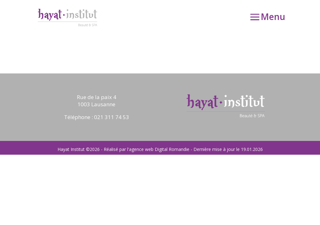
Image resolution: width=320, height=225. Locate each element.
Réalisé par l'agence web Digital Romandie (146, 149)
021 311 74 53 (111, 117)
